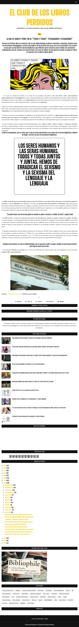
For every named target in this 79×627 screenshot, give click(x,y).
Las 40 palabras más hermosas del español (16, 527)
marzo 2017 (8, 507)
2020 (5, 475)
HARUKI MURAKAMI (48, 600)
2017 (5, 483)
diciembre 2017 (9, 485)
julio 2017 (7, 497)
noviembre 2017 (9, 487)
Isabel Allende (25, 593)
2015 (5, 540)
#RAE (39, 297)
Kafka (55, 600)
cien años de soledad (64, 593)
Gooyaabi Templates (49, 624)
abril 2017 (8, 505)
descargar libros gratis (7, 590)
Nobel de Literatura (13, 603)
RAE (39, 34)
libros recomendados (59, 590)
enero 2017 (8, 512)
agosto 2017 (8, 495)
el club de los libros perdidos (29, 590)
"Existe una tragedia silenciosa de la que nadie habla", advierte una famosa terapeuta (35, 347)
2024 (5, 465)
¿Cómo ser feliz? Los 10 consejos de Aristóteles (25, 390)
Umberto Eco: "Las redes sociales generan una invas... (19, 514)
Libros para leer (26, 600)
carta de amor (30, 603)
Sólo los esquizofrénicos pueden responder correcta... (19, 522)
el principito (54, 593)
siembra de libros (52, 597)
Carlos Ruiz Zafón (34, 597)
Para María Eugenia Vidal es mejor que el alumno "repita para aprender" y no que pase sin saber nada (39, 355)
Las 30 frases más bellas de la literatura (15, 524)
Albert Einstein (5, 597)
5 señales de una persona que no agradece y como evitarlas (28, 416)
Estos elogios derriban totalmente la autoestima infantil (28, 364)
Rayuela (40, 600)
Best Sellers (41, 590)
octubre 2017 (8, 490)
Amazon (68, 590)
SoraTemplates (33, 624)
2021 (5, 473)
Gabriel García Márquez (35, 593)
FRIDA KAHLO (42, 597)
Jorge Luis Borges (6, 600)
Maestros (34, 600)
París (13, 597)
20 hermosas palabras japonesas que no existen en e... (19, 532)
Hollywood (18, 590)
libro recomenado (6, 593)
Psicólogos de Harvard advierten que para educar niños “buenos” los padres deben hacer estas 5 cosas (40, 373)
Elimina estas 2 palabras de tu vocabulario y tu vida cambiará (29, 399)
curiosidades (49, 590)
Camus (59, 597)
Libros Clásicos (62, 600)
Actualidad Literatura (14, 294)
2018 (5, 480)
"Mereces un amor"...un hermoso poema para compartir (19, 529)
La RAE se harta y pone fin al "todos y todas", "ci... (17, 534)
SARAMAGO (23, 603)
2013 (5, 543)
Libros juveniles (16, 600)
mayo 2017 (8, 502)
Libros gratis (46, 593)
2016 (5, 538)
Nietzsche (4, 603)
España (65, 597)
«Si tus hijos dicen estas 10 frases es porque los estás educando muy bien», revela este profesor (39, 408)
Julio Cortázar (16, 593)
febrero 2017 (8, 510)
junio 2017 (8, 500)
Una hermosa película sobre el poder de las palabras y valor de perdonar (32, 338)
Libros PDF (70, 600)
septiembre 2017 (9, 492)
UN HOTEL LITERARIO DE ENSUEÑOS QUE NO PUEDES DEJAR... (19, 517)
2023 (5, 468)
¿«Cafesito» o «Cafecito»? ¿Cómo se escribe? (16, 519)
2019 (5, 478)
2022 (5, 470)
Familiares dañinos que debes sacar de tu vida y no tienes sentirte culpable (32, 381)
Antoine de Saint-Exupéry (22, 597)
